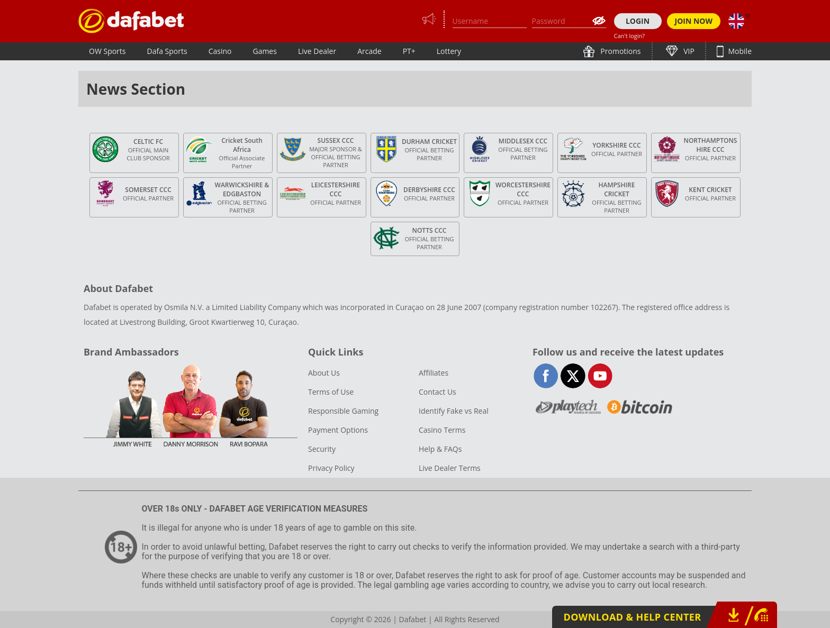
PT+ (409, 51)
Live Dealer (317, 51)
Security (322, 449)
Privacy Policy (331, 468)
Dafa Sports (167, 51)
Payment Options (338, 430)
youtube (600, 375)
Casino (220, 51)
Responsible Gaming (343, 411)
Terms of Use (331, 392)
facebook (546, 375)
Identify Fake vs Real (454, 411)
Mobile (739, 51)
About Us (324, 373)
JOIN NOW (694, 21)
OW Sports (107, 51)
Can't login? (629, 36)
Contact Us (437, 392)
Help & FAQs (440, 449)
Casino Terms (442, 430)
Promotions (620, 51)
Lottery (449, 51)
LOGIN (637, 21)
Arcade (369, 51)
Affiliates (433, 373)
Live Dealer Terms (450, 468)
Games (264, 51)
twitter (573, 375)
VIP (688, 51)
